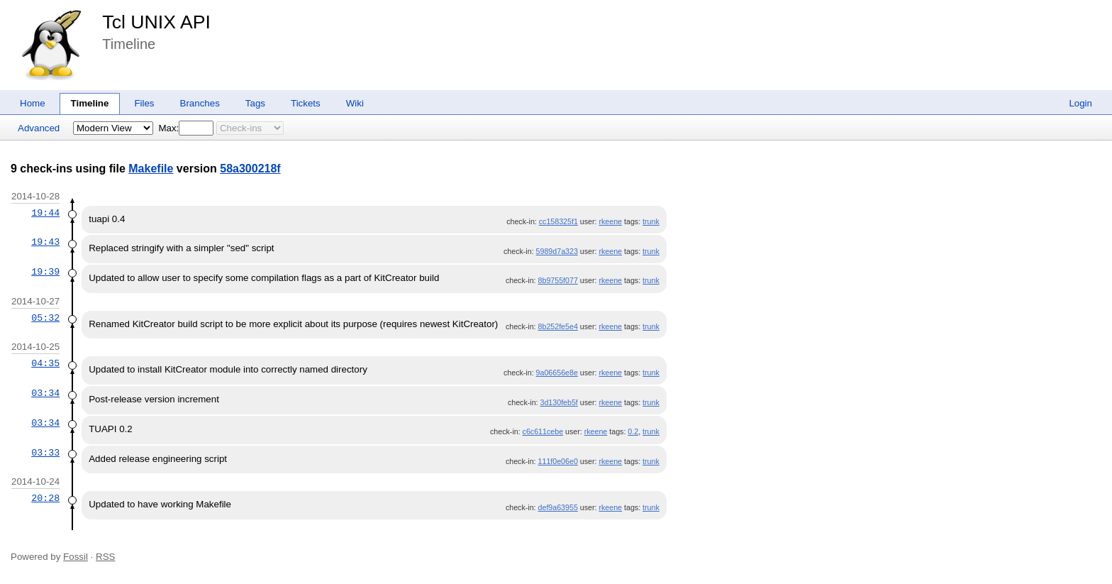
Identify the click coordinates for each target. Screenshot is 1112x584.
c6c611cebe (543, 431)
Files (144, 103)
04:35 (45, 363)
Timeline (90, 103)
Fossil (75, 556)
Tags (255, 103)
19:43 (45, 242)
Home (32, 103)
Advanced (39, 128)
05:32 (45, 318)
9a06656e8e (557, 372)
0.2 (633, 431)
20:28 (45, 498)
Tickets (306, 103)
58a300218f (250, 168)
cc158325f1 (558, 221)
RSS (105, 556)
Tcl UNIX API (156, 22)
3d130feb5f (559, 402)
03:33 (45, 452)
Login (1080, 103)
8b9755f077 (558, 280)
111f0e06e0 (558, 461)
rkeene (610, 221)
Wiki (355, 103)
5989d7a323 (557, 251)
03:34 (45, 393)
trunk (651, 221)
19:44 (45, 212)
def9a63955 (558, 507)
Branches (200, 103)
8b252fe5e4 (558, 326)
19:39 (45, 271)
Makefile (150, 168)
